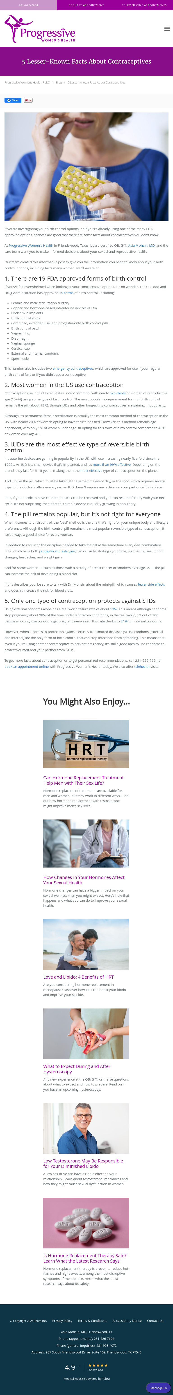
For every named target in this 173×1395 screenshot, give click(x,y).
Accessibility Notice (127, 1320)
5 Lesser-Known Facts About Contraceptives (96, 82)
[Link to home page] (53, 28)
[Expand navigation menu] (167, 28)
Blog (59, 82)
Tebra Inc (40, 1321)
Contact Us (155, 1320)
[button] (86, 5)
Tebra (106, 1379)
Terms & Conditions (92, 1320)
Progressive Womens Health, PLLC (27, 82)
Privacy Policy (62, 1320)
